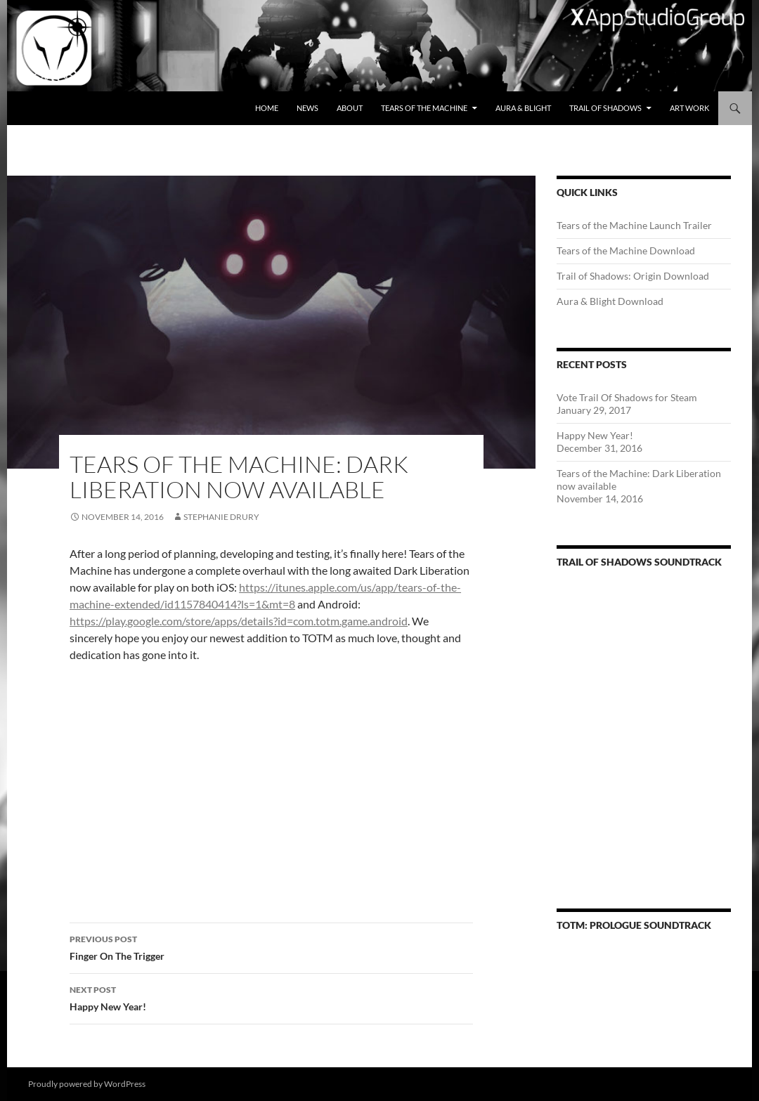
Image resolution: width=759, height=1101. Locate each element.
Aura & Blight (523, 107)
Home (266, 107)
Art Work (689, 107)
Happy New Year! (271, 997)
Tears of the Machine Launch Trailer (634, 225)
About (350, 107)
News (307, 107)
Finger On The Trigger (271, 946)
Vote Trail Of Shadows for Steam (627, 397)
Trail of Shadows (605, 107)
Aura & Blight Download (610, 301)
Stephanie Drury (221, 517)
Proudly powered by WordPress (86, 1084)
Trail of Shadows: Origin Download (633, 276)
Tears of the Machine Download (626, 250)
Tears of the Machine (424, 107)
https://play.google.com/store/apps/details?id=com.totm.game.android (239, 620)
